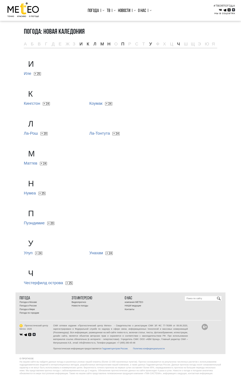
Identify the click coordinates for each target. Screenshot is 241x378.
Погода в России (28, 305)
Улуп (33, 253)
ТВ (109, 10)
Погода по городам (29, 313)
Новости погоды (80, 305)
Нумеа (34, 193)
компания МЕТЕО (134, 302)
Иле (32, 73)
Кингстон (37, 103)
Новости (124, 10)
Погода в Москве (28, 302)
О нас (141, 10)
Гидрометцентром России (115, 348)
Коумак (100, 103)
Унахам (101, 253)
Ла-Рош (35, 133)
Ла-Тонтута (104, 133)
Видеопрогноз (79, 302)
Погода (95, 10)
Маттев (35, 163)
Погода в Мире (27, 309)
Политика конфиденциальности (149, 348)
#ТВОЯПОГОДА (224, 5)
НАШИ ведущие (133, 305)
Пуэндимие (39, 223)
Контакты (129, 309)
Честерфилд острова (48, 282)
